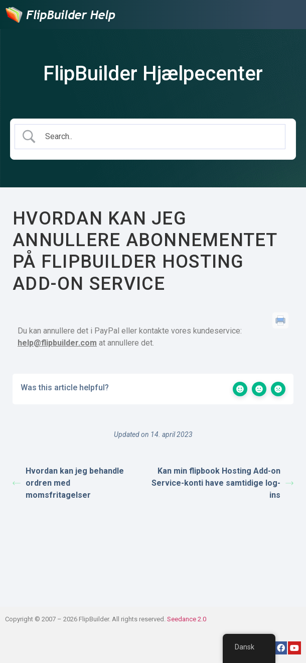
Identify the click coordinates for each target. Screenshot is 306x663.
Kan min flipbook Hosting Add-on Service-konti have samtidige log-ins (222, 483)
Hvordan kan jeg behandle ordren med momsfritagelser (68, 483)
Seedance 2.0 (186, 619)
